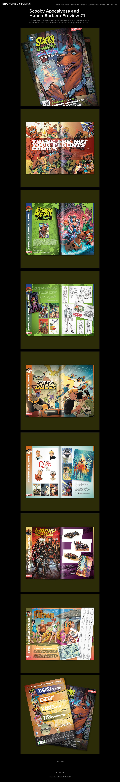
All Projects (60, 4)
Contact (102, 4)
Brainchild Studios (16, 4)
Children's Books (93, 4)
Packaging (84, 4)
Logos (67, 4)
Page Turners (75, 4)
